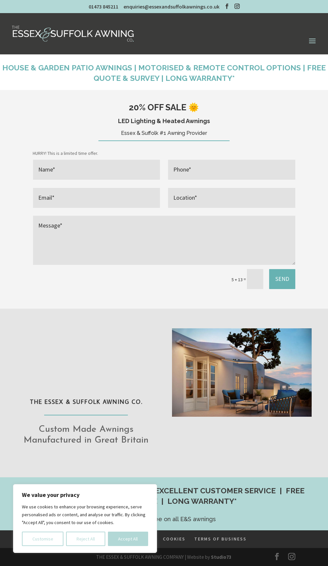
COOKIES (174, 539)
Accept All (128, 539)
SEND (282, 279)
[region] (85, 518)
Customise (42, 539)
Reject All (86, 539)
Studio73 (221, 557)
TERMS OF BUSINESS (220, 539)
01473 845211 (103, 6)
